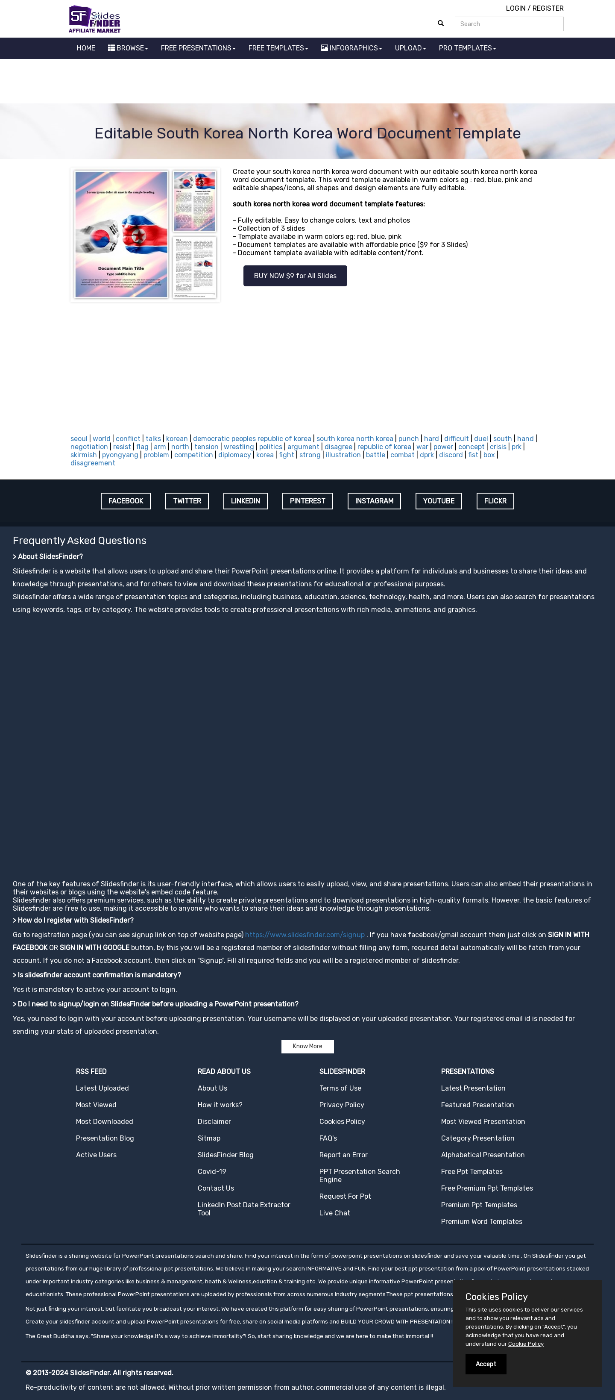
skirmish (83, 455)
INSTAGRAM (374, 501)
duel (481, 439)
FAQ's (328, 1138)
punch (408, 439)
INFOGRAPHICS (351, 48)
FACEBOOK (125, 501)
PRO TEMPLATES (467, 48)
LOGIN (516, 8)
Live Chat (334, 1213)
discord (451, 455)
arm (160, 447)
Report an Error (343, 1155)
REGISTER (548, 8)
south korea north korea (354, 439)
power (443, 447)
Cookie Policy (526, 1344)
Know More (307, 1046)
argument (303, 447)
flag (142, 447)
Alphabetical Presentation (483, 1155)
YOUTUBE (438, 501)
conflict (128, 439)
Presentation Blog (105, 1138)
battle (375, 455)
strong (310, 455)
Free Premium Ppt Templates (487, 1188)
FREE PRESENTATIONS (198, 48)
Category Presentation (478, 1138)
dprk (427, 455)
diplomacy (234, 455)
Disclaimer (214, 1122)
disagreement (92, 463)
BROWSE (128, 48)
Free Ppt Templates (472, 1172)
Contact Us (216, 1188)
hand (525, 439)
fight (286, 455)
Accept (486, 1364)
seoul (79, 439)
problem (156, 455)
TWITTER (187, 501)
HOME (86, 48)
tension (206, 447)
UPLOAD (410, 48)
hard (431, 439)
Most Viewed (96, 1105)
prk (516, 447)
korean (177, 439)
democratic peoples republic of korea (252, 439)
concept (471, 447)
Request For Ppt (345, 1196)
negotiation (89, 447)
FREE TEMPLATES (278, 48)
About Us (212, 1088)
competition (193, 455)
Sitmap (209, 1138)
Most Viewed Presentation (483, 1122)
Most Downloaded (104, 1122)
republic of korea (384, 447)
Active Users (96, 1155)
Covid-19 (212, 1172)
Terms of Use (340, 1088)
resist (122, 447)
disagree (338, 447)
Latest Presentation (473, 1088)
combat (402, 455)
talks (153, 439)
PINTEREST (307, 501)
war (422, 447)
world (102, 439)
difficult (456, 439)
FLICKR (495, 501)
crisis (498, 447)
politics (270, 447)
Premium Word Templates (481, 1222)
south (502, 439)
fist (473, 455)
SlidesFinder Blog (226, 1155)
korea (265, 455)
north (180, 447)
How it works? (220, 1105)
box (489, 455)
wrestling (239, 447)
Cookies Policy (342, 1122)
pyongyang (120, 455)
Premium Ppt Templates (479, 1205)
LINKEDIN (245, 501)
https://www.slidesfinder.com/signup (305, 935)
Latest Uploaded (102, 1088)
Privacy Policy (341, 1105)
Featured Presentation (477, 1105)
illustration (343, 455)
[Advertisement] (307, 82)
